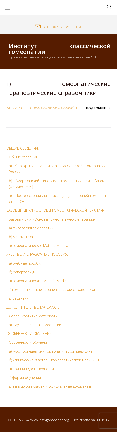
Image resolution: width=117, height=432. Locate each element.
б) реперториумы (23, 272)
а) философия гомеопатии (31, 228)
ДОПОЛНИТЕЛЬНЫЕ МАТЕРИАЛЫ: (33, 307)
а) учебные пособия (25, 263)
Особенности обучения (29, 342)
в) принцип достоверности (31, 368)
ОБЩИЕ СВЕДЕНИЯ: (22, 148)
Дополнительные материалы (33, 316)
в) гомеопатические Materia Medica (38, 280)
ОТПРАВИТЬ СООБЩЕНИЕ (59, 27)
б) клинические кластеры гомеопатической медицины (54, 360)
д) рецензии (18, 298)
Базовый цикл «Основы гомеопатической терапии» (52, 219)
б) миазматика (21, 236)
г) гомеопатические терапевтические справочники (58, 87)
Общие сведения (23, 157)
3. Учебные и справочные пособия (53, 108)
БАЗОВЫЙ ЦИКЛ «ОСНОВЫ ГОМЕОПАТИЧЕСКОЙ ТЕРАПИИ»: (55, 210)
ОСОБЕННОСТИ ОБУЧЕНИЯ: (29, 333)
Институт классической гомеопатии (60, 49)
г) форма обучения (25, 377)
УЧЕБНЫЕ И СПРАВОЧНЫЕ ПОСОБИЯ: (37, 254)
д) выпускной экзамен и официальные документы (50, 386)
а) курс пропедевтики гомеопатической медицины (51, 351)
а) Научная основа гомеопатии (35, 324)
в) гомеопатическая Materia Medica (38, 245)
